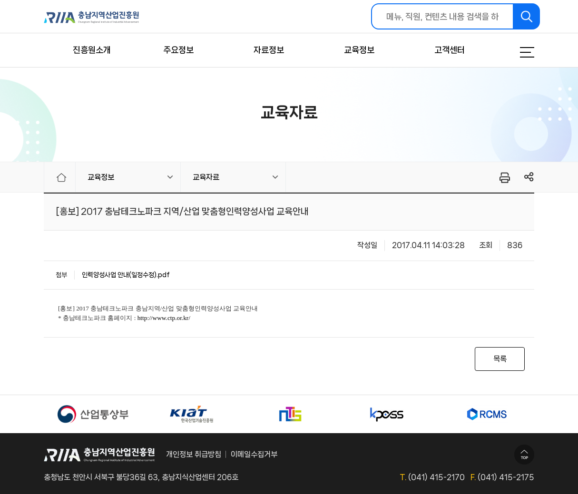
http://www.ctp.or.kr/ (163, 317)
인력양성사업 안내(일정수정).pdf (126, 274)
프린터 (504, 177)
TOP (524, 455)
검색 (527, 16)
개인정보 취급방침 (193, 454)
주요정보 (178, 50)
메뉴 (515, 52)
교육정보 (359, 50)
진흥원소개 (92, 50)
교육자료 (206, 177)
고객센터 (449, 50)
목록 (500, 359)
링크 (529, 177)
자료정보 (269, 50)
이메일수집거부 (254, 454)
